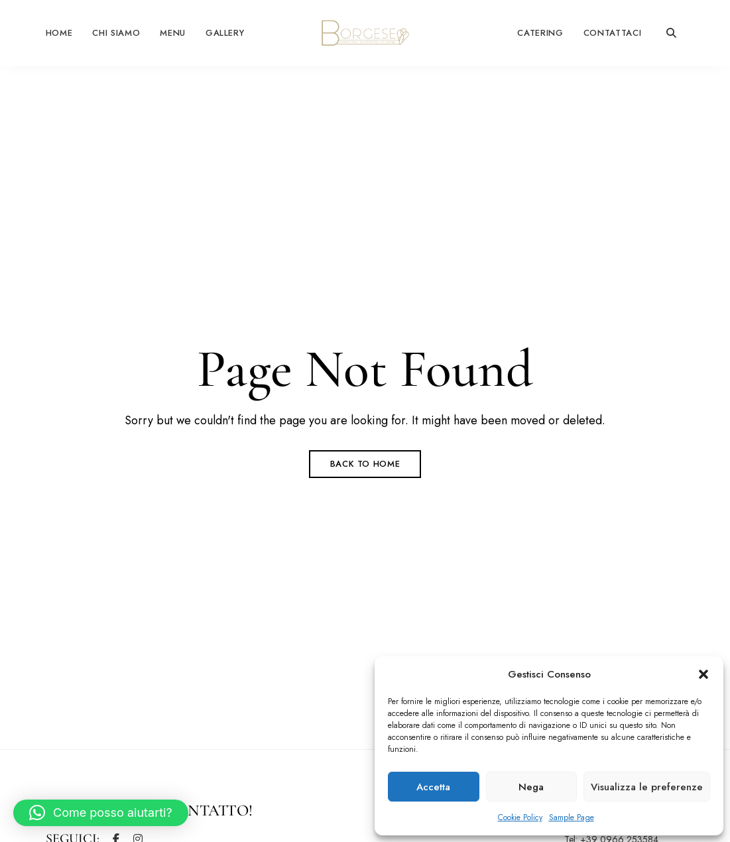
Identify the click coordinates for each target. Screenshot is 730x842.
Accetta (433, 787)
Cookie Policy (520, 817)
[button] (703, 674)
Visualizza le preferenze (647, 787)
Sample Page (571, 817)
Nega (531, 787)
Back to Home (365, 463)
